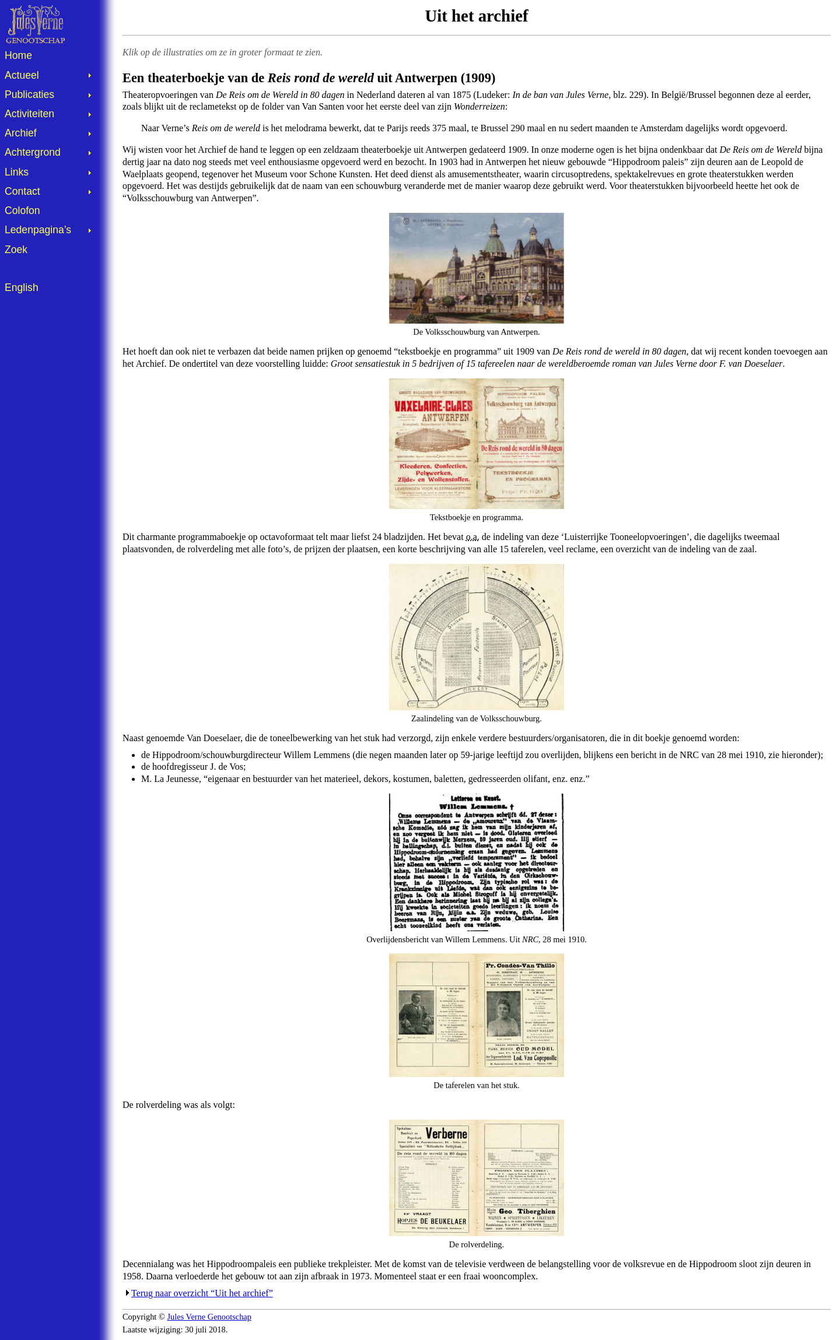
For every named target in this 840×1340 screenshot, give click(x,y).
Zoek (16, 249)
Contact (22, 191)
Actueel (22, 75)
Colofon (22, 210)
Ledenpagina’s (38, 230)
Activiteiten (29, 114)
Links (17, 172)
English (21, 287)
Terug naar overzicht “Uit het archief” (202, 1293)
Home (18, 55)
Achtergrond (33, 152)
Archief (21, 133)
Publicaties (29, 94)
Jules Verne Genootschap (209, 1316)
